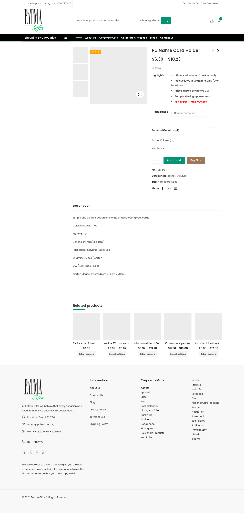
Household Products (152, 433)
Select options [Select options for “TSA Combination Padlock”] (208, 354)
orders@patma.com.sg (40, 424)
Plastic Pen (197, 411)
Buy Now (195, 160)
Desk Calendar (149, 406)
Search (166, 20)
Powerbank (198, 416)
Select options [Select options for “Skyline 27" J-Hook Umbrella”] (117, 354)
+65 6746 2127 (35, 442)
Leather (171, 176)
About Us (95, 388)
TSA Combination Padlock (211, 343)
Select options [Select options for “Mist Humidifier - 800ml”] (147, 354)
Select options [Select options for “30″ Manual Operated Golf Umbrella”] (178, 354)
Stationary (197, 425)
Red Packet (198, 420)
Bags (144, 397)
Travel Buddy (199, 430)
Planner (195, 407)
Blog (92, 402)
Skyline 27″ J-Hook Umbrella (120, 343)
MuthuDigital (53, 502)
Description (82, 205)
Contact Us (96, 395)
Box (143, 401)
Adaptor (145, 388)
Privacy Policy (98, 409)
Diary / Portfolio (150, 410)
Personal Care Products (205, 403)
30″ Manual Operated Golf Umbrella (186, 343)
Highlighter (147, 428)
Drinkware (146, 415)
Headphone (148, 424)
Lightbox (140, 94)
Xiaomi (195, 439)
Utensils (196, 434)
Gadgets (146, 419)
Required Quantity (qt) (165, 130)
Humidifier (147, 437)
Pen (193, 398)
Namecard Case (167, 181)
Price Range (161, 112)
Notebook (197, 394)
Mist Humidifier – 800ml (149, 343)
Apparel (145, 392)
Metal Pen (197, 389)
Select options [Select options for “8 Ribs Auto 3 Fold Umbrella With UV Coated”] (86, 354)
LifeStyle (181, 176)
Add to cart (174, 160)
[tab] (82, 206)
